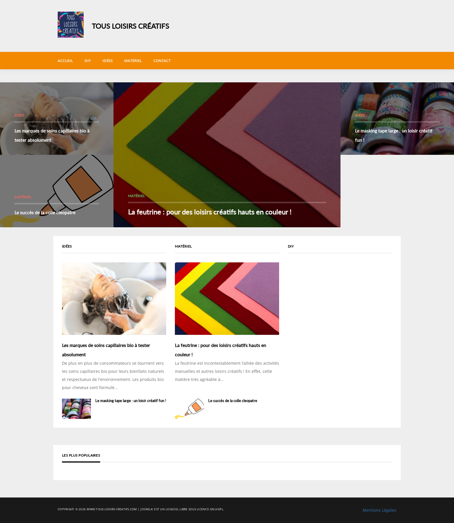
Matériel (133, 60)
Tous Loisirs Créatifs (130, 26)
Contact (162, 60)
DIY (88, 60)
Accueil (65, 60)
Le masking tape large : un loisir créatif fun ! (393, 135)
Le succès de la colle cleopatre (44, 212)
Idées (107, 60)
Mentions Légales (379, 510)
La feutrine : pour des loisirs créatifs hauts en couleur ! (209, 212)
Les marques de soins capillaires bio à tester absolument (51, 135)
